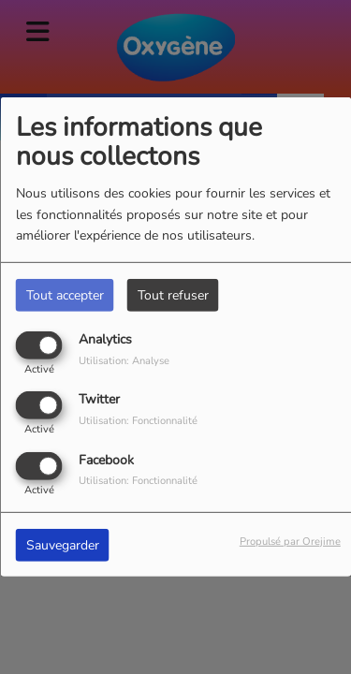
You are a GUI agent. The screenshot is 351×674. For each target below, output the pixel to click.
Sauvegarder (62, 544)
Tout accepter (65, 295)
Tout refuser (173, 295)
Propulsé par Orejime (290, 541)
